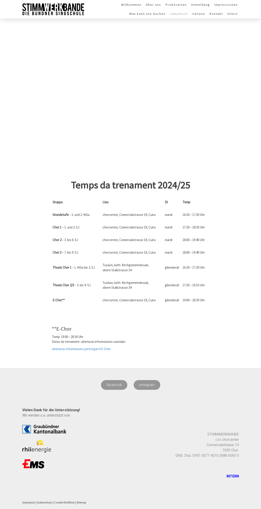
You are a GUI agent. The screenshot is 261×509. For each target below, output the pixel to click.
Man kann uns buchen (147, 14)
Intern (232, 14)
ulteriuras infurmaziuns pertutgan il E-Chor (81, 349)
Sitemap (81, 502)
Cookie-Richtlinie (64, 502)
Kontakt (216, 14)
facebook (114, 385)
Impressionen (226, 5)
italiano (198, 14)
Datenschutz (44, 502)
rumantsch (179, 14)
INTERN (232, 476)
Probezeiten (176, 5)
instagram (147, 385)
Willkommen (131, 5)
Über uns (153, 5)
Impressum (28, 502)
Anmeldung (200, 5)
